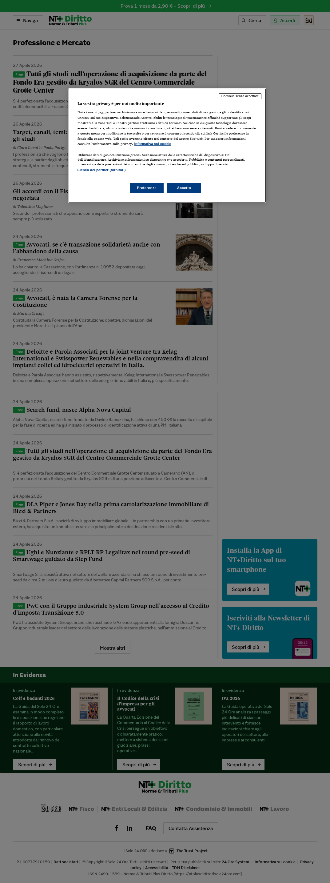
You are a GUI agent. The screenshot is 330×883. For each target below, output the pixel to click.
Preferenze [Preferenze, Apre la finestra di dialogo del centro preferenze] (147, 188)
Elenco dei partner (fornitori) (102, 170)
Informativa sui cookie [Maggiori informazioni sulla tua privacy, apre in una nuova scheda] (152, 144)
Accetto (184, 188)
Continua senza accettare (240, 96)
